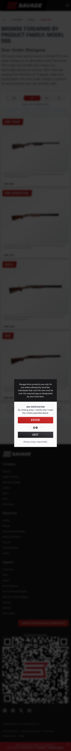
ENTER (35, 420)
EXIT (35, 434)
